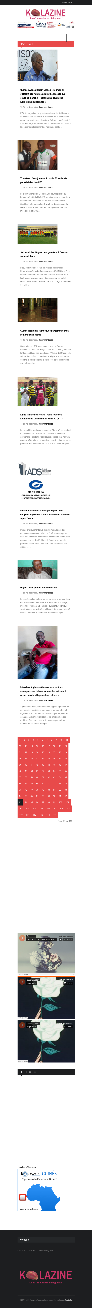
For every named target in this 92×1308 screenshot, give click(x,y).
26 (48, 752)
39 (20, 765)
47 (66, 765)
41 (32, 765)
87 (37, 796)
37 (60, 759)
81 (54, 790)
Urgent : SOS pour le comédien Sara (38, 587)
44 (48, 765)
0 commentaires (46, 107)
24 (37, 752)
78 (37, 790)
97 (43, 802)
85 (26, 796)
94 (26, 802)
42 (37, 765)
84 (20, 796)
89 (48, 796)
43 (43, 765)
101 (67, 802)
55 (60, 771)
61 (43, 777)
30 (20, 759)
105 (41, 808)
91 (60, 796)
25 (43, 752)
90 (54, 796)
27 (54, 752)
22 (26, 752)
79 (43, 790)
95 (32, 802)
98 (48, 802)
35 (48, 759)
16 (43, 746)
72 (54, 783)
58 (26, 777)
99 (54, 802)
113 (41, 815)
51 (37, 771)
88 (43, 796)
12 (20, 746)
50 (32, 771)
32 (32, 759)
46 (60, 765)
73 (60, 783)
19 (60, 746)
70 (43, 783)
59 (32, 777)
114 (48, 815)
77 (32, 790)
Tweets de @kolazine (27, 1167)
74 (66, 783)
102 (21, 808)
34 (43, 759)
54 (54, 771)
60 (37, 777)
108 (61, 808)
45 (54, 765)
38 (66, 759)
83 (66, 790)
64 (60, 777)
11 (67, 740)
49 (26, 771)
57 (20, 777)
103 (27, 808)
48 (20, 771)
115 (55, 815)
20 (66, 746)
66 (20, 783)
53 (48, 771)
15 (37, 746)
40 (26, 765)
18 (54, 746)
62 (48, 777)
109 (68, 808)
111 (27, 815)
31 (26, 759)
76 (26, 790)
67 (26, 783)
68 (32, 783)
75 (20, 790)
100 (60, 802)
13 (26, 746)
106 (48, 808)
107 (55, 808)
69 (37, 783)
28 (60, 752)
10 (61, 740)
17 (48, 746)
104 (34, 808)
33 (37, 759)
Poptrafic (68, 1300)
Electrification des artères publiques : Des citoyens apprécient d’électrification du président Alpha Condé (45, 514)
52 (43, 771)
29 (66, 752)
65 (66, 777)
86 (32, 796)
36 (54, 759)
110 (21, 815)
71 (48, 783)
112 (34, 815)
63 (54, 777)
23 (32, 752)
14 (32, 746)
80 (48, 790)
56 (66, 771)
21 (20, 752)
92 (66, 796)
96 (37, 802)
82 (60, 790)
